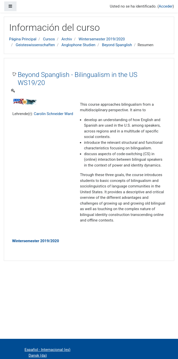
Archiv (66, 39)
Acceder (166, 6)
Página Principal (22, 39)
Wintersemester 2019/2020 (102, 39)
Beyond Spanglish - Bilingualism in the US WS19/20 (77, 79)
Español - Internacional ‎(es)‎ (48, 349)
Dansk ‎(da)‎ (38, 355)
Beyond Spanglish (117, 45)
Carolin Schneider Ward (53, 114)
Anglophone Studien (78, 45)
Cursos (49, 39)
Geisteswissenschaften (35, 45)
